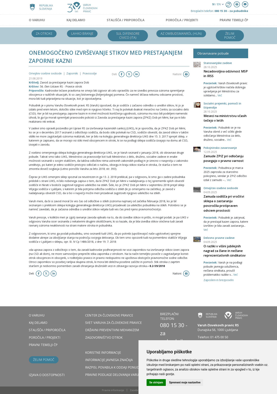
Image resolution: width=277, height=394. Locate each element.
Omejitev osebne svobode (221, 188)
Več (220, 95)
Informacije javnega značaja (109, 360)
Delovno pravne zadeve (219, 238)
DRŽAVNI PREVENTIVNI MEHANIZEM (112, 330)
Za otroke (44, 33)
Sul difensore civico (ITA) (127, 35)
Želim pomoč (229, 35)
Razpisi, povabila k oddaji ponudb (113, 367)
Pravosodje (90, 73)
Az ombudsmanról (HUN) (181, 33)
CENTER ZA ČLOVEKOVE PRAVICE (109, 315)
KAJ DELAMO (76, 20)
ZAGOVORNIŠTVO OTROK (104, 337)
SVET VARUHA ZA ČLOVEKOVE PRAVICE (113, 323)
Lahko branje (82, 33)
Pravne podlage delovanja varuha (114, 375)
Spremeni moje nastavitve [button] (184, 382)
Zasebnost (136, 390)
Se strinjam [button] (156, 382)
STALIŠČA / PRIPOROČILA (125, 20)
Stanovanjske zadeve (218, 63)
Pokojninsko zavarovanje (220, 148)
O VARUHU (37, 20)
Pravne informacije (113, 390)
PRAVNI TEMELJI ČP (234, 20)
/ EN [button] (216, 4)
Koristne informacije (103, 352)
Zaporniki (72, 73)
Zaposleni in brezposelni (219, 280)
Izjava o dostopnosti (47, 375)
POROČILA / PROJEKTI (182, 20)
